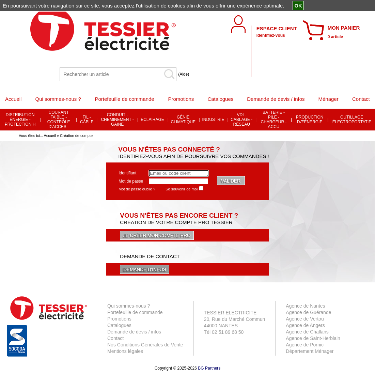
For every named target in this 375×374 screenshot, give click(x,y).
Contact (115, 338)
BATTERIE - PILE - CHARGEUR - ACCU (274, 119)
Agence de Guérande (308, 312)
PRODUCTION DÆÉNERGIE (310, 119)
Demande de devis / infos (134, 331)
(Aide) (183, 74)
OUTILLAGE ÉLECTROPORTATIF (351, 119)
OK (298, 6)
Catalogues (119, 325)
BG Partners (209, 368)
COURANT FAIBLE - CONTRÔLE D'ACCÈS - (58, 119)
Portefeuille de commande (135, 312)
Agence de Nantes (305, 306)
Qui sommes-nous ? (128, 306)
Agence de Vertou (305, 319)
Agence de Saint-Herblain (313, 338)
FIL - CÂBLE (86, 119)
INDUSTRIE (213, 119)
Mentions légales (125, 351)
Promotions (119, 319)
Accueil (50, 136)
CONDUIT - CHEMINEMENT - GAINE (117, 119)
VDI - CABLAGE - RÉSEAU (241, 119)
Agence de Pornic (305, 344)
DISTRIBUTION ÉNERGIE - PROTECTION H (20, 119)
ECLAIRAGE (152, 119)
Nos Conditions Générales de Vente (145, 344)
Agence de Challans (307, 331)
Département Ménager (309, 351)
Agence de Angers (305, 325)
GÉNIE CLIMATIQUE (183, 119)
